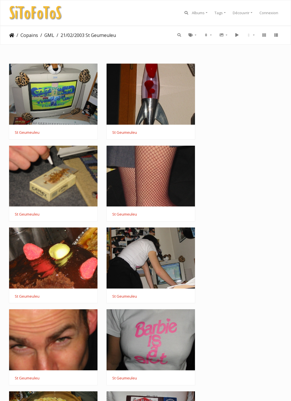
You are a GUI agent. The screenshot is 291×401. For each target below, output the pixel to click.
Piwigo (123, 389)
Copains (29, 35)
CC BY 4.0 (188, 389)
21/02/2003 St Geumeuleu (88, 35)
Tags (219, 12)
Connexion (268, 12)
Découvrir (241, 12)
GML (49, 35)
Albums (198, 12)
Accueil (11, 35)
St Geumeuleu (27, 130)
